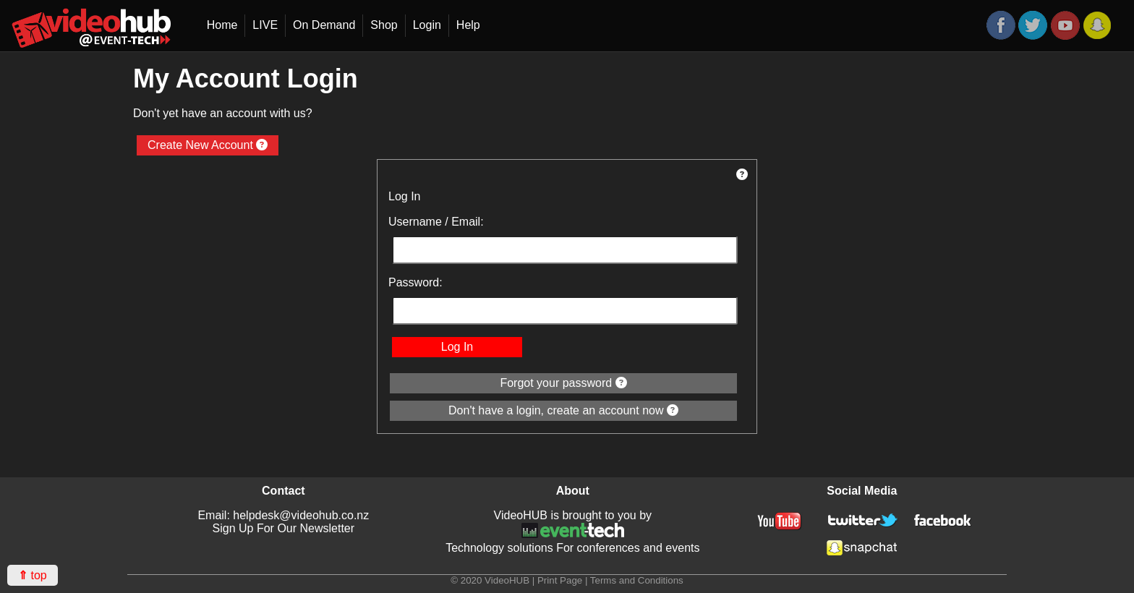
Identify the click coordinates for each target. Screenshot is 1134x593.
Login (427, 25)
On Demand (324, 25)
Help (468, 25)
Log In (457, 347)
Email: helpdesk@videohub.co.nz (283, 515)
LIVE (265, 25)
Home (222, 25)
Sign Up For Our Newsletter (284, 528)
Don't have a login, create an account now (563, 410)
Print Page (559, 580)
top (32, 575)
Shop (383, 25)
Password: (415, 282)
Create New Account (208, 145)
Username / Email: (436, 222)
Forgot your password (563, 383)
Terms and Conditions (636, 580)
